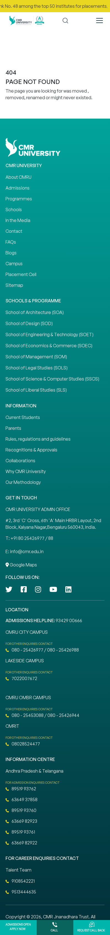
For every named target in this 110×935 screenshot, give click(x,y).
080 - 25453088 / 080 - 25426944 (42, 715)
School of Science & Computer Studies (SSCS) (52, 379)
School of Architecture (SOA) (35, 312)
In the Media (18, 220)
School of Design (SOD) (29, 323)
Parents (13, 428)
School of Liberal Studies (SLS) (36, 390)
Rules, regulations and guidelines (38, 439)
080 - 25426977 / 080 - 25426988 (42, 650)
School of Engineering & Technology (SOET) (49, 334)
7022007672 (21, 678)
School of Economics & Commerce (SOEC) (49, 345)
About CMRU (18, 177)
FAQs (11, 242)
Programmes (19, 198)
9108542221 (20, 881)
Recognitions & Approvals (31, 450)
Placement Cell (21, 274)
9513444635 (21, 892)
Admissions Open (18, 927)
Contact (14, 231)
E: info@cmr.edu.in (25, 551)
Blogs (11, 253)
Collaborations (20, 460)
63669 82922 (21, 842)
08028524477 (23, 744)
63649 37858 (21, 799)
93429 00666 (69, 620)
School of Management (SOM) (36, 356)
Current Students (23, 417)
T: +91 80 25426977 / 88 (29, 538)
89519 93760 (21, 810)
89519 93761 (20, 832)
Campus (14, 263)
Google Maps (21, 565)
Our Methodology (23, 482)
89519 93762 (21, 788)
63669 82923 (21, 821)
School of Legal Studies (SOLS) (37, 368)
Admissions (17, 188)
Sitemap (14, 285)
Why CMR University (26, 471)
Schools (14, 209)
